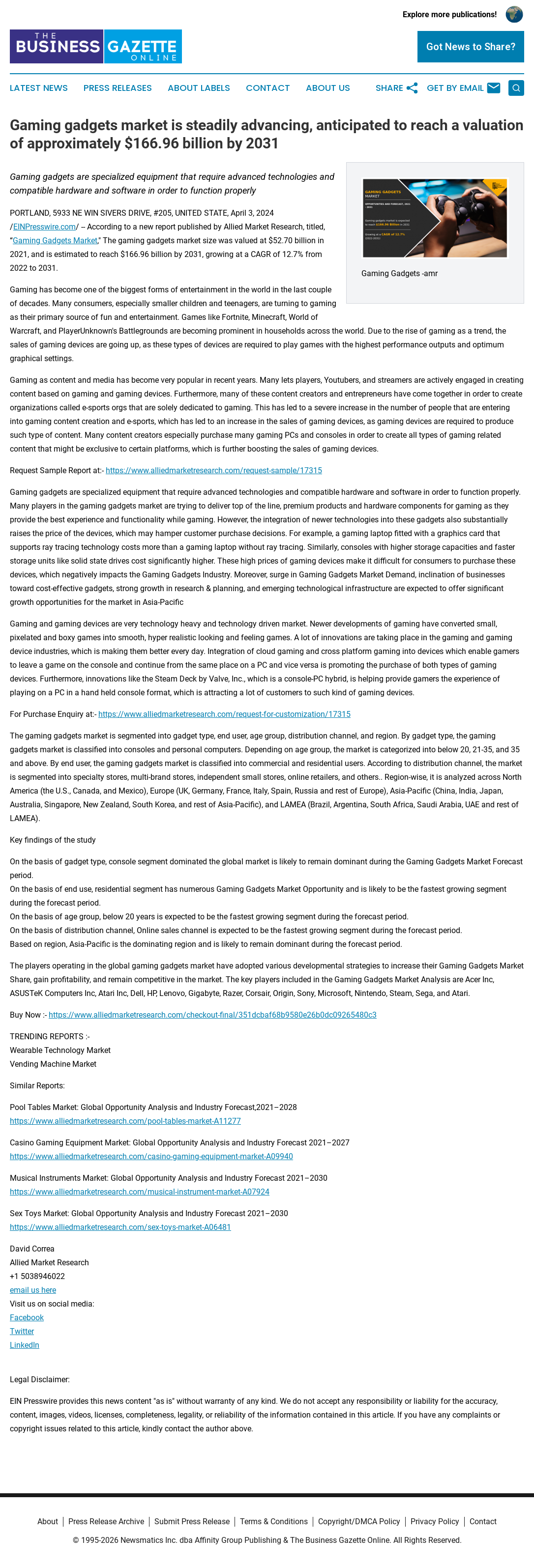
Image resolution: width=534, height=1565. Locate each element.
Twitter (22, 1331)
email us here (33, 1290)
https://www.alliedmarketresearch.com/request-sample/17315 (214, 470)
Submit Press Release (192, 1521)
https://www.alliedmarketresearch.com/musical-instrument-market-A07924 (139, 1191)
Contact (268, 88)
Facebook (27, 1317)
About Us (328, 88)
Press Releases (118, 88)
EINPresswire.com (44, 226)
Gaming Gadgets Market (55, 240)
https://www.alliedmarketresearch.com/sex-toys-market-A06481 (120, 1227)
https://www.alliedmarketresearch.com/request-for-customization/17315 (224, 714)
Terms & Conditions (274, 1521)
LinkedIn (24, 1345)
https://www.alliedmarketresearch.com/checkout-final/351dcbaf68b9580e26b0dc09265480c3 (213, 1015)
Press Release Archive (106, 1521)
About (47, 1521)
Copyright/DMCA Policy (359, 1521)
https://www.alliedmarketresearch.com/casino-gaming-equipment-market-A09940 (151, 1156)
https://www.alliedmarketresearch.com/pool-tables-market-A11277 (125, 1121)
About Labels (199, 88)
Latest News (39, 88)
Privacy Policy (435, 1521)
